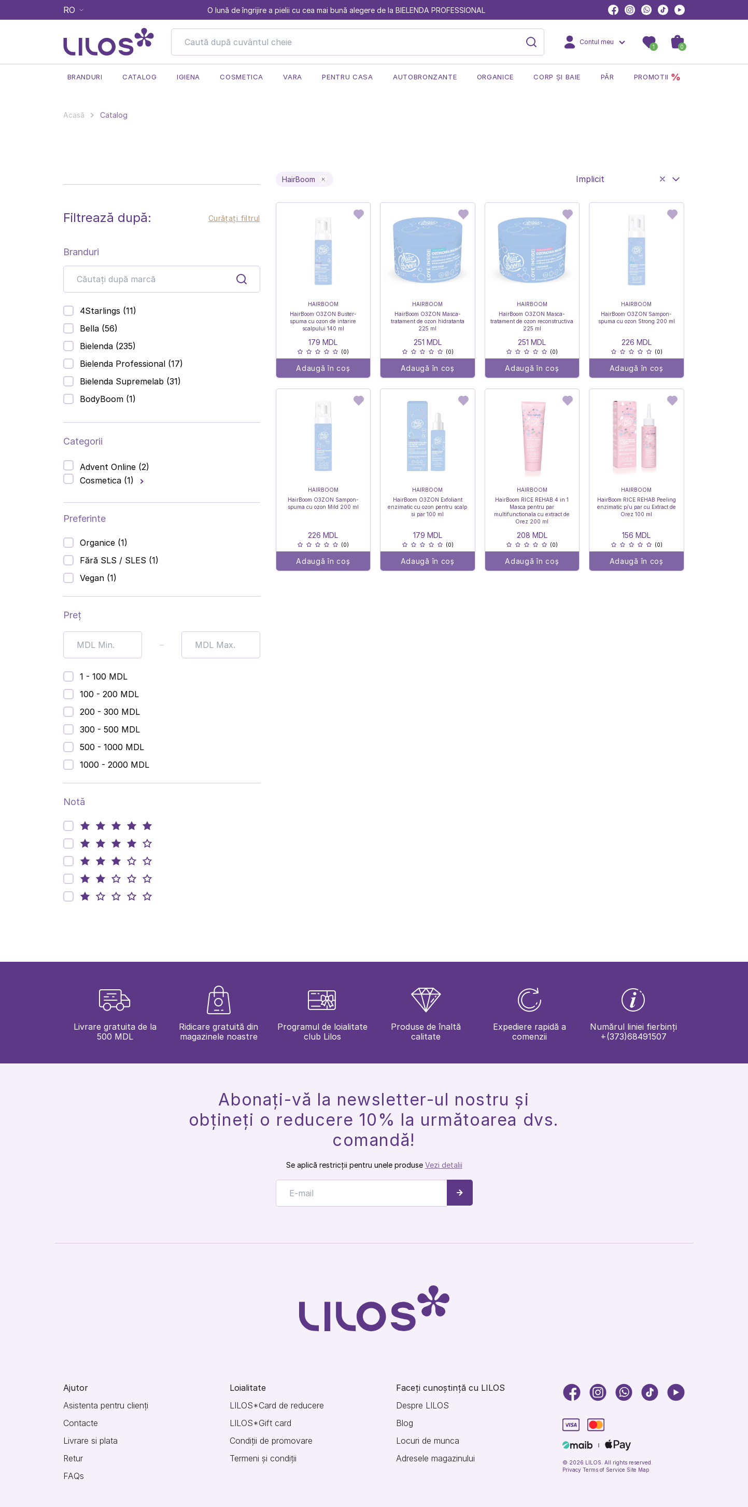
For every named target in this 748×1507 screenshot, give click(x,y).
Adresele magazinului (435, 1458)
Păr (607, 77)
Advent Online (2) (114, 467)
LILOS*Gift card (260, 1423)
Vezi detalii (443, 1164)
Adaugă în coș (323, 368)
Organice (495, 77)
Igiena (188, 77)
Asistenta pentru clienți (105, 1406)
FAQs (73, 1476)
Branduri (85, 77)
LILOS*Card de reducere (277, 1406)
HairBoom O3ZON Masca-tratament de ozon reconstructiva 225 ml (531, 321)
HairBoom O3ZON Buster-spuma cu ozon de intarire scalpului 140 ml (323, 321)
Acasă (73, 114)
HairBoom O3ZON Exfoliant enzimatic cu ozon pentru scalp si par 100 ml (427, 506)
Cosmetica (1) (107, 480)
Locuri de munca (427, 1441)
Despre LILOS (422, 1406)
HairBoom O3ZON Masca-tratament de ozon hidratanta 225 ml (427, 321)
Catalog (139, 77)
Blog (404, 1423)
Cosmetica (241, 77)
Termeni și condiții (263, 1458)
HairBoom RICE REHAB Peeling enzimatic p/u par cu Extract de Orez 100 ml (636, 506)
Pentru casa (347, 77)
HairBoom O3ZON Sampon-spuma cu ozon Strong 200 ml (636, 317)
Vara (292, 77)
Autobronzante (425, 77)
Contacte (80, 1423)
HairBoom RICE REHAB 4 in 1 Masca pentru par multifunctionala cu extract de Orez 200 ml (532, 510)
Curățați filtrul (234, 218)
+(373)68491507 (633, 1036)
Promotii (657, 77)
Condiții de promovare (271, 1441)
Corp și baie (557, 77)
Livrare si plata (90, 1441)
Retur (73, 1458)
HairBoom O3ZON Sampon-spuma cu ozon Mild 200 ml (323, 503)
